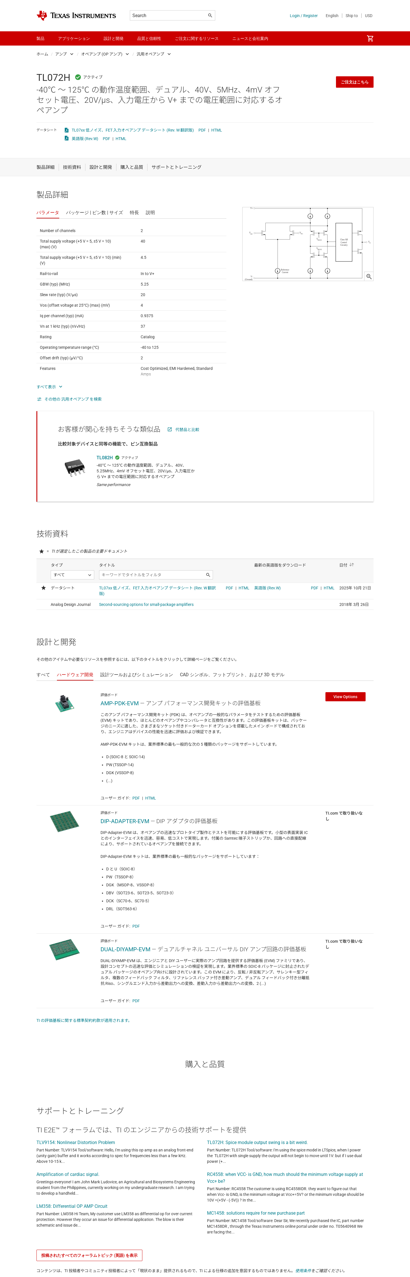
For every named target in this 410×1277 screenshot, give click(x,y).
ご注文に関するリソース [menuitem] (197, 38)
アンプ (61, 54)
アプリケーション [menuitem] (74, 38)
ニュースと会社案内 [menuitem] (250, 38)
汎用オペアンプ (150, 54)
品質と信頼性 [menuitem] (149, 38)
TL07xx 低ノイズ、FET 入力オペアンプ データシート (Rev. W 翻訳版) (133, 130)
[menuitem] (370, 38)
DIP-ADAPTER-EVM (125, 821)
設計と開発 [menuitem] (114, 38)
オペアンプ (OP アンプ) (101, 54)
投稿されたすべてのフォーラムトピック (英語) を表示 (89, 1255)
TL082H (105, 457)
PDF (202, 130)
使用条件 (303, 1270)
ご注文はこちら (355, 82)
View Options (345, 696)
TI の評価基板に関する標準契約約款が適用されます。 (84, 1020)
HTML (216, 130)
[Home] (76, 16)
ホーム (42, 54)
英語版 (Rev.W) (85, 138)
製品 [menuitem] (40, 38)
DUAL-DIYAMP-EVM (125, 949)
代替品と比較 (187, 429)
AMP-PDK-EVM (120, 703)
